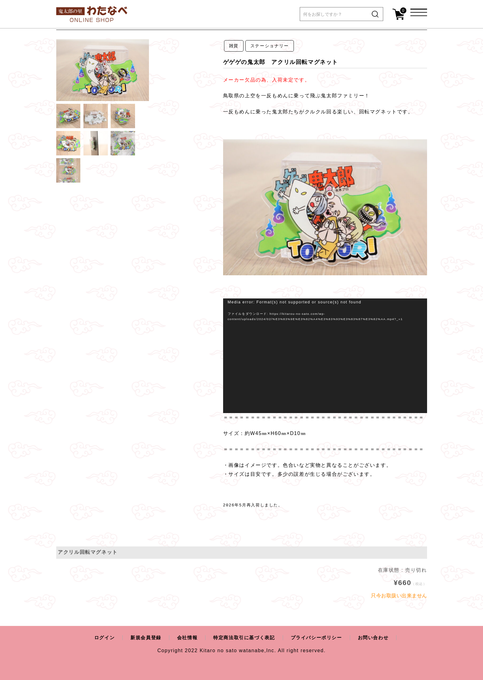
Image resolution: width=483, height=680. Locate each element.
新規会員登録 (141, 637)
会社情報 (184, 637)
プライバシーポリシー (319, 637)
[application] (325, 355)
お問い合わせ (378, 637)
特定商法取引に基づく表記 (243, 637)
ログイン (98, 637)
